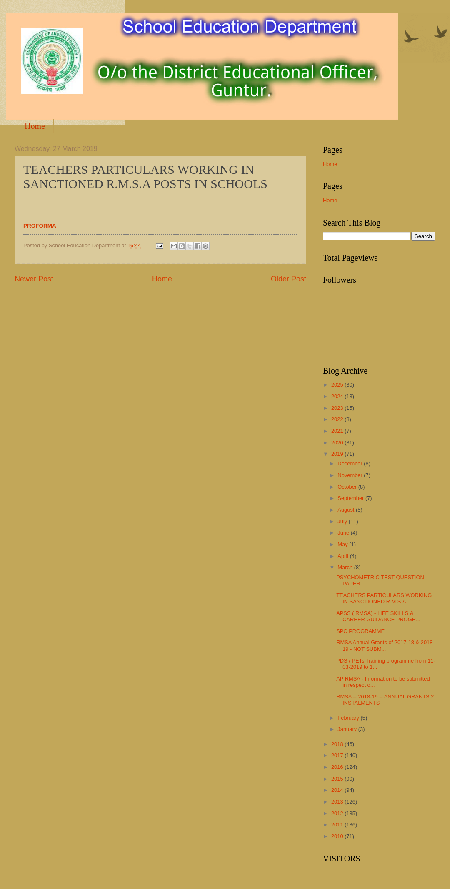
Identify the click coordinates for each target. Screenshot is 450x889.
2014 (338, 790)
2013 (338, 802)
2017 (338, 755)
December (351, 463)
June (344, 533)
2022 (338, 419)
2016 (338, 767)
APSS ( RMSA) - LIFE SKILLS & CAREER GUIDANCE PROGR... (378, 616)
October (348, 487)
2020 (338, 442)
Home (35, 126)
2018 (338, 744)
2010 (338, 836)
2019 (338, 454)
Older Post (288, 279)
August (347, 510)
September (351, 498)
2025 (338, 385)
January (348, 729)
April (344, 556)
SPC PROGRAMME (360, 631)
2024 (338, 396)
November (351, 475)
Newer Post (34, 279)
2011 (338, 824)
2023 (338, 408)
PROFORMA (39, 226)
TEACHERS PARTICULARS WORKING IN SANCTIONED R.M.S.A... (384, 598)
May (343, 544)
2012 (338, 813)
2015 (338, 779)
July (343, 521)
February (349, 718)
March (346, 567)
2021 (338, 431)
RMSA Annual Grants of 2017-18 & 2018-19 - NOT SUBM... (385, 645)
